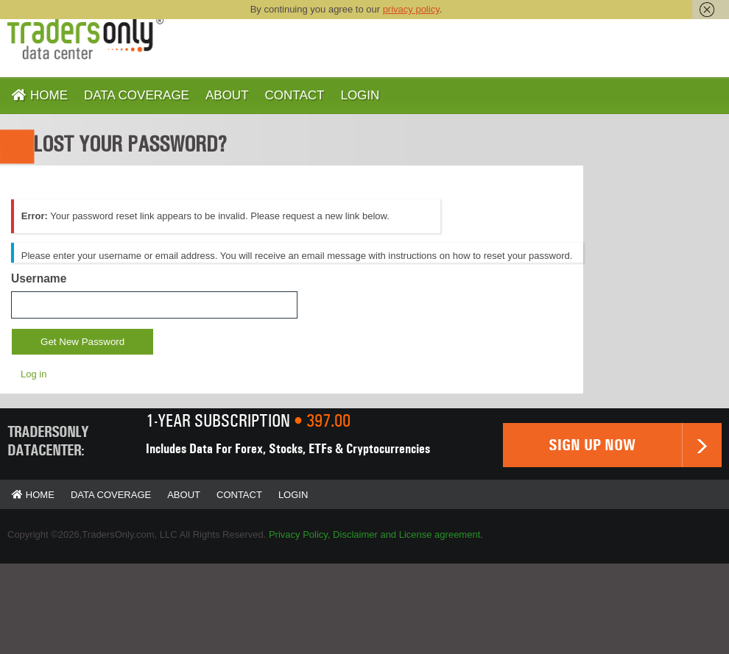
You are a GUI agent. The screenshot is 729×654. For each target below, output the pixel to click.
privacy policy (411, 9)
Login (359, 95)
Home (39, 95)
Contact (295, 95)
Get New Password (82, 341)
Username (38, 278)
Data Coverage (136, 95)
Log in (33, 374)
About (227, 95)
